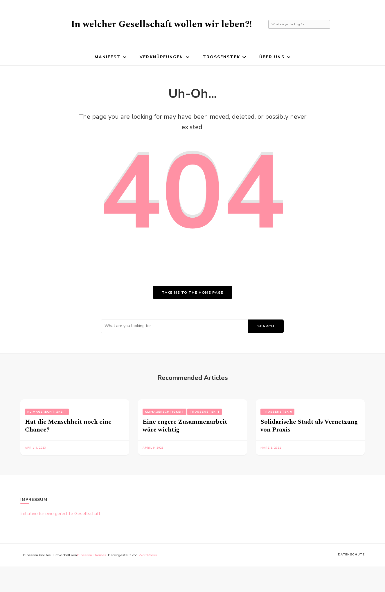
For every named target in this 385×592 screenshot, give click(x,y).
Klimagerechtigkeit (46, 412)
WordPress (147, 555)
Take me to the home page (192, 292)
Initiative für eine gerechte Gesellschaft (60, 513)
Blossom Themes (91, 555)
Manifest (107, 57)
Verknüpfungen (161, 57)
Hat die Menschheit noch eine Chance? (68, 425)
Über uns (272, 57)
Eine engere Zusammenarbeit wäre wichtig (185, 425)
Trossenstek (221, 57)
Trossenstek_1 (205, 412)
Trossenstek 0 (277, 412)
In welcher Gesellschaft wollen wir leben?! (161, 24)
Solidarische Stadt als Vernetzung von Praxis (309, 425)
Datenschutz (351, 554)
